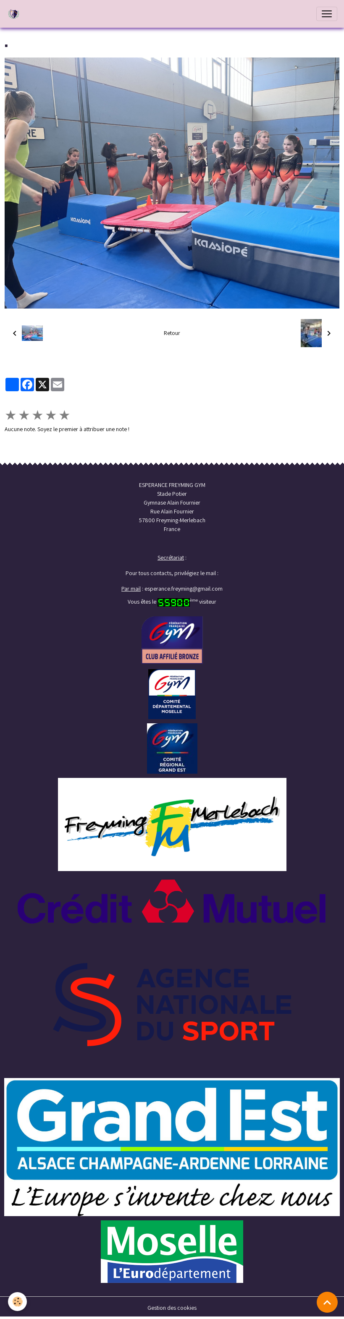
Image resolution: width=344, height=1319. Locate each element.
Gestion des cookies (172, 1307)
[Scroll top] (327, 1302)
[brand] (15, 14)
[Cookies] (17, 1301)
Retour (172, 333)
